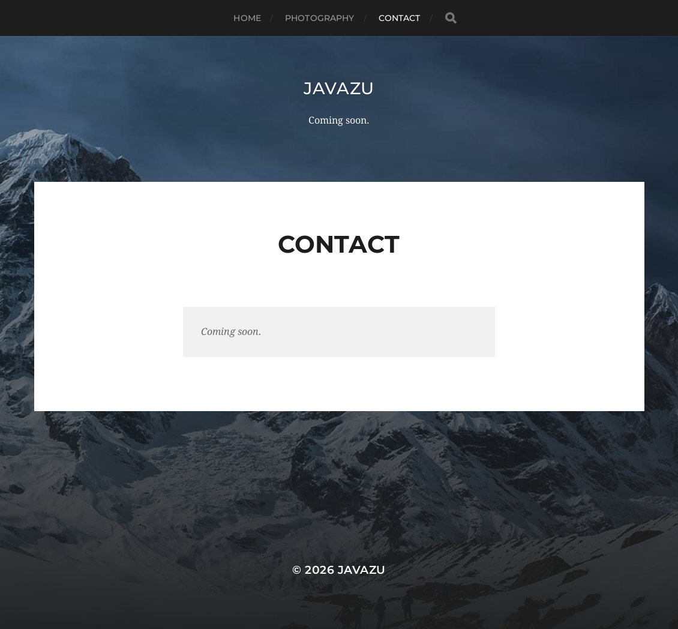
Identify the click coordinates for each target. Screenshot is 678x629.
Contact (400, 18)
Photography (320, 18)
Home (247, 18)
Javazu (339, 88)
